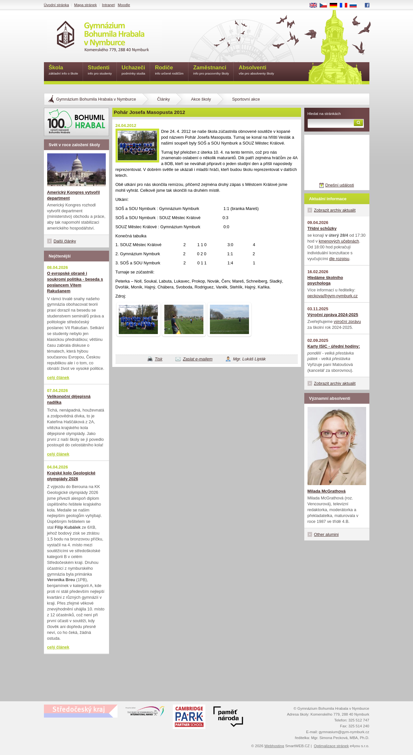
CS (325, 5)
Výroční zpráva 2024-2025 (333, 314)
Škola (63, 70)
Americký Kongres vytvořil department (73, 195)
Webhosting (274, 746)
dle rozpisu (339, 258)
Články (163, 99)
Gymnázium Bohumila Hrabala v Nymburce (96, 99)
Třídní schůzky (322, 228)
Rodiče (169, 70)
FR (345, 5)
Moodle (124, 5)
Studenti (100, 70)
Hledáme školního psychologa (325, 280)
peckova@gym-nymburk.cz (333, 295)
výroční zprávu (347, 321)
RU (355, 5)
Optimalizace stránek (331, 746)
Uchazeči (133, 70)
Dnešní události (339, 185)
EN (315, 5)
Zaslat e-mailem (198, 359)
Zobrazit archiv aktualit (335, 210)
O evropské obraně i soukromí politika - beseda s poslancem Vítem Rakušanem (75, 282)
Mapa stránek (85, 5)
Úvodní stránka (56, 5)
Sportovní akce (246, 99)
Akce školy (201, 99)
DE (335, 5)
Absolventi (256, 70)
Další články (65, 241)
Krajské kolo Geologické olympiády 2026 (71, 475)
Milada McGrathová (327, 491)
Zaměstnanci (211, 70)
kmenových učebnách (339, 241)
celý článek (58, 377)
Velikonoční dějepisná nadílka (69, 399)
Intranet (108, 5)
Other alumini (326, 534)
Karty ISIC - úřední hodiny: (334, 346)
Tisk (158, 359)
